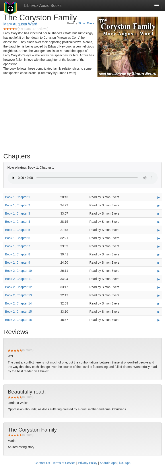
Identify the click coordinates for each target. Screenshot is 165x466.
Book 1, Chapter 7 (17, 246)
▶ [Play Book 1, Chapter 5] (158, 230)
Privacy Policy (87, 463)
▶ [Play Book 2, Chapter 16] (158, 319)
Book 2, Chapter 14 (18, 303)
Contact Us (42, 463)
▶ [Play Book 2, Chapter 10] (158, 270)
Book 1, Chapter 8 (17, 254)
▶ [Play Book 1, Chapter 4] (158, 221)
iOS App (124, 463)
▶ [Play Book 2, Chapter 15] (158, 311)
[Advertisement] (82, 115)
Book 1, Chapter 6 (17, 238)
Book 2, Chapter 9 (17, 262)
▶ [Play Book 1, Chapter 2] (158, 205)
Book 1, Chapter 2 (17, 205)
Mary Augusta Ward (20, 24)
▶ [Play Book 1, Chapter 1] (158, 197)
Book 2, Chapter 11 (18, 279)
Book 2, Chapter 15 (18, 311)
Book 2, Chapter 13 (18, 295)
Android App (108, 463)
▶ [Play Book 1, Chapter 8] (158, 254)
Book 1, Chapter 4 (17, 221)
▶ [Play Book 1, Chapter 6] (158, 238)
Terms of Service (63, 463)
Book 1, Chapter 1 (17, 197)
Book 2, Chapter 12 (18, 287)
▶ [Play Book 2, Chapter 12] (158, 287)
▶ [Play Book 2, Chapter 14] (158, 303)
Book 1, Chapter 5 (17, 230)
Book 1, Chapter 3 (17, 213)
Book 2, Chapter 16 (18, 319)
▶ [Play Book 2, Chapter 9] (158, 262)
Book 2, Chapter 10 (18, 270)
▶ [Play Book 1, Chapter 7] (158, 246)
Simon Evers (86, 23)
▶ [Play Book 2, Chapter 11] (158, 279)
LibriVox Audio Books (43, 5)
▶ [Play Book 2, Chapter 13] (158, 295)
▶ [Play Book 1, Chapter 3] (158, 213)
